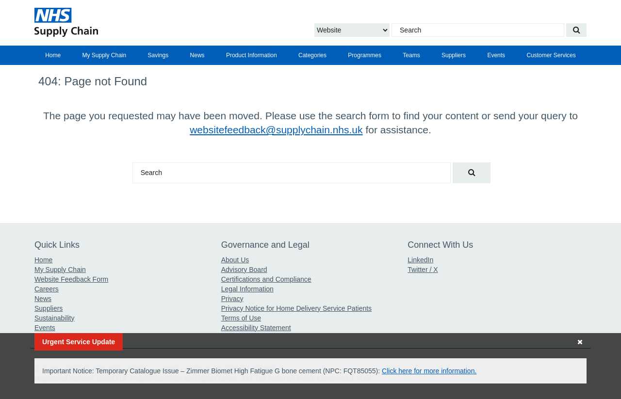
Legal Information (247, 289)
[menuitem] (52, 55)
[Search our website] (576, 30)
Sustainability (54, 318)
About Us (235, 260)
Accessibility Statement (256, 328)
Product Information (251, 55)
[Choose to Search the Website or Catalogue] (352, 30)
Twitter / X (423, 269)
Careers (46, 289)
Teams (411, 55)
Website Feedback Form (71, 279)
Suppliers (453, 55)
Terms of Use (241, 318)
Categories (312, 55)
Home (53, 55)
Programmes (364, 55)
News (197, 55)
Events (496, 55)
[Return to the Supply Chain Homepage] (123, 22)
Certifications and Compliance (266, 279)
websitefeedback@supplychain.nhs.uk (276, 129)
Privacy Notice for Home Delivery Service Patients (296, 308)
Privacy (232, 299)
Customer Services (550, 55)
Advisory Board (244, 269)
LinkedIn (420, 260)
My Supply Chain (104, 55)
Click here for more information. (429, 371)
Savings (158, 55)
